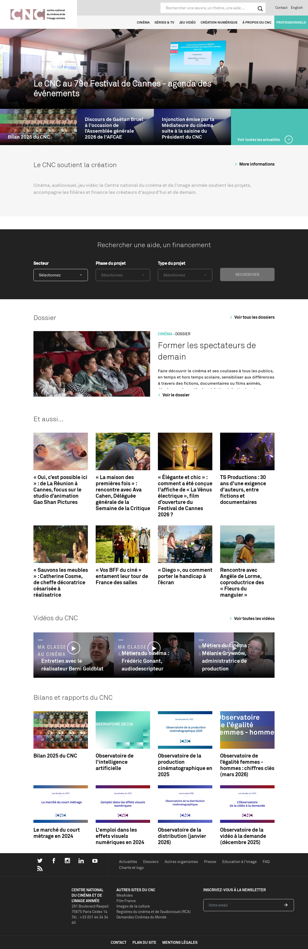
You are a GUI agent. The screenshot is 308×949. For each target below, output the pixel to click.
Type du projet (171, 263)
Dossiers (151, 861)
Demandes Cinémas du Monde (141, 917)
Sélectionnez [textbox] (50, 275)
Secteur (40, 263)
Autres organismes (181, 861)
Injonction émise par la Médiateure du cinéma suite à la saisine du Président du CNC (188, 128)
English (297, 7)
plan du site (144, 942)
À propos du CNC (256, 22)
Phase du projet (110, 263)
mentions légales (180, 942)
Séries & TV (164, 22)
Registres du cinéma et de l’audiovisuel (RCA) (153, 911)
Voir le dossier (173, 394)
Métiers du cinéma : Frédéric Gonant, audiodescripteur (145, 661)
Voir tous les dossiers (251, 317)
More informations (254, 164)
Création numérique (219, 22)
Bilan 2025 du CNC (29, 137)
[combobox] (60, 275)
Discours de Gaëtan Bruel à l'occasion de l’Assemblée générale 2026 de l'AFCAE (114, 128)
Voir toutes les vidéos (251, 618)
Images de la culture (133, 906)
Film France (126, 900)
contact (119, 942)
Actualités (128, 861)
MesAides (124, 895)
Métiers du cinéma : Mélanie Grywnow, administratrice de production (225, 657)
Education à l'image (239, 861)
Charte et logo (131, 867)
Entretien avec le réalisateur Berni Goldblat (72, 665)
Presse (210, 861)
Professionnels (291, 22)
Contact (281, 7)
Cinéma (143, 22)
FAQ (266, 861)
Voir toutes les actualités (259, 139)
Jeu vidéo (187, 22)
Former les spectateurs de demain (207, 351)
